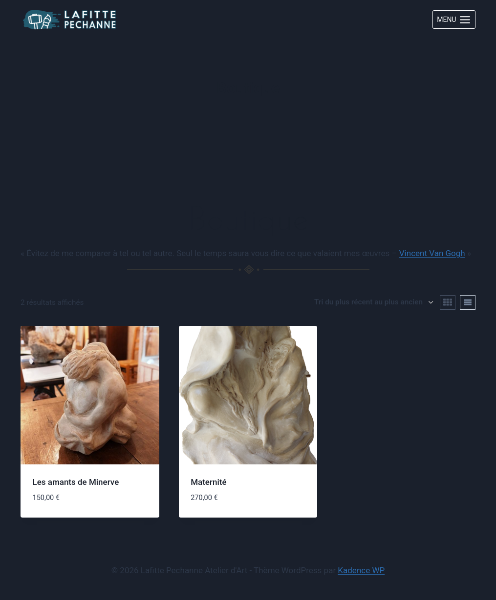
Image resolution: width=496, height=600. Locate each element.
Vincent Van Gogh (432, 253)
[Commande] (373, 302)
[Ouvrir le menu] (453, 19)
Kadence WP (361, 570)
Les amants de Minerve (76, 482)
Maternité (208, 482)
